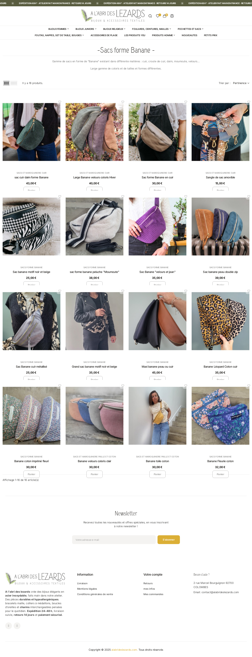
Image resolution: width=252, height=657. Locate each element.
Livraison (82, 583)
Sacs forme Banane (31, 267)
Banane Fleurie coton (220, 461)
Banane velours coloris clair (94, 461)
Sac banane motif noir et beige (31, 272)
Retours (148, 583)
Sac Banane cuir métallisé (31, 366)
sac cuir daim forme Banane (31, 177)
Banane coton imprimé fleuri (31, 461)
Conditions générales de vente (95, 594)
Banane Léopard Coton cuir (220, 366)
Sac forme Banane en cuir (157, 177)
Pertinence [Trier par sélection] (241, 83)
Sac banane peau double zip (220, 272)
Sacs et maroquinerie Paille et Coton (94, 456)
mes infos (149, 588)
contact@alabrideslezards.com (220, 592)
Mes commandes (153, 594)
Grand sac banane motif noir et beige (94, 366)
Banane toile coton (157, 461)
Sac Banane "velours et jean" (157, 272)
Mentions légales (87, 588)
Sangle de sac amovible (220, 177)
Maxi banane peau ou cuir (157, 366)
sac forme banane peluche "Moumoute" (94, 272)
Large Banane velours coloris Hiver (94, 177)
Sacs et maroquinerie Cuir (32, 173)
